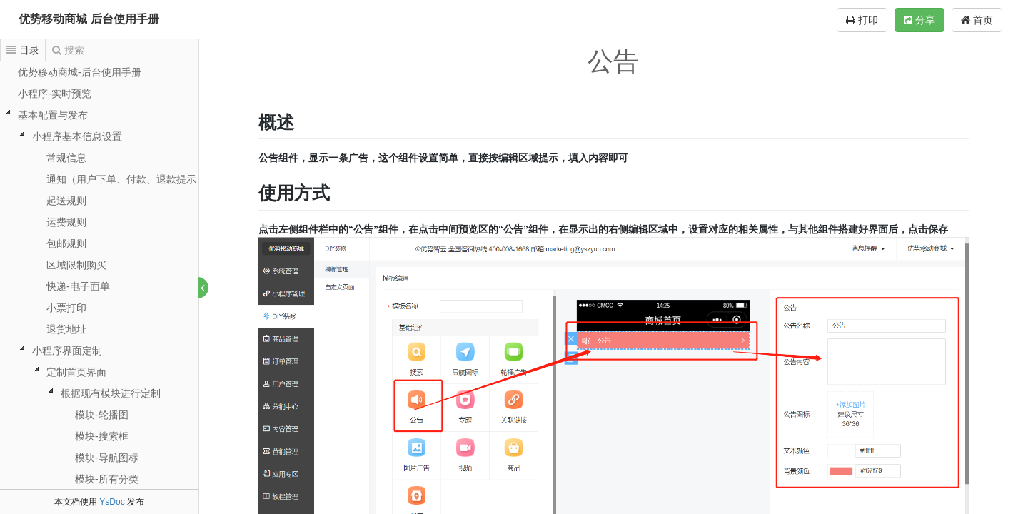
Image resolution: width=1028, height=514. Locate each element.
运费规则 (66, 222)
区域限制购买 (76, 265)
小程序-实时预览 (54, 93)
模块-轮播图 (101, 414)
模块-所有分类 (106, 479)
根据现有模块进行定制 (111, 393)
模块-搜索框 (101, 436)
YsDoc (111, 502)
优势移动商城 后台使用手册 (88, 19)
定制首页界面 (76, 372)
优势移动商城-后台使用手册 (79, 72)
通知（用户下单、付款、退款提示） (126, 179)
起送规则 (66, 200)
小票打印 (66, 307)
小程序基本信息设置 (77, 136)
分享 (919, 20)
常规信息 (66, 157)
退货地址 (66, 329)
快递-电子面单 (78, 286)
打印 (862, 20)
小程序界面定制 (67, 350)
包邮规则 (66, 243)
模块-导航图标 (106, 457)
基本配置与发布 (53, 115)
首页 (977, 20)
